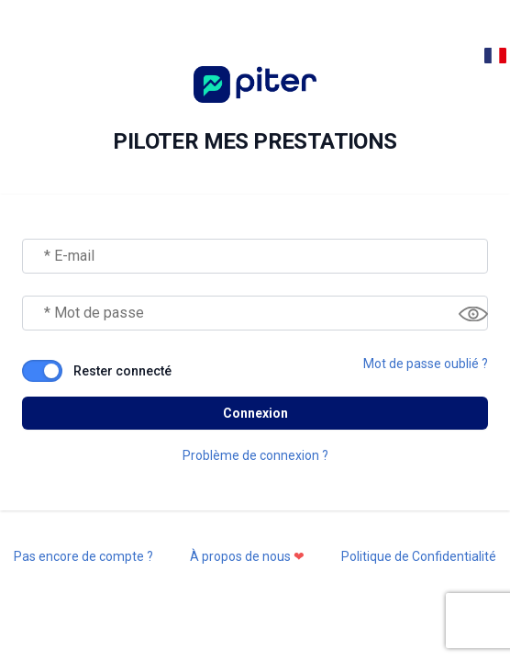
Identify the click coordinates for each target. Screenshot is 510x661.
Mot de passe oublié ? (425, 363)
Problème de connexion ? (255, 455)
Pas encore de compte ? (83, 556)
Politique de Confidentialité (418, 556)
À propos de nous (247, 556)
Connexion (255, 413)
